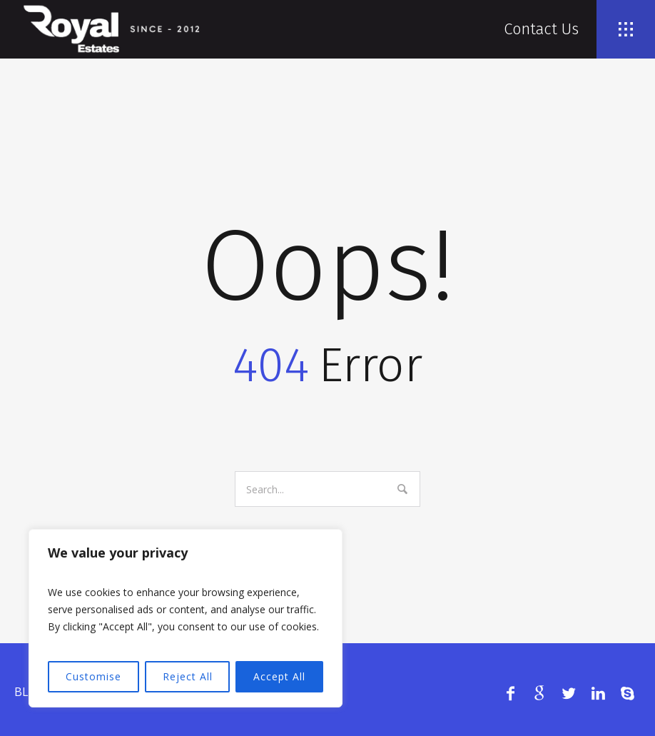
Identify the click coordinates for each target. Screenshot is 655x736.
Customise (93, 676)
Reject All (188, 676)
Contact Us (541, 29)
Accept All (279, 676)
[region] (185, 618)
